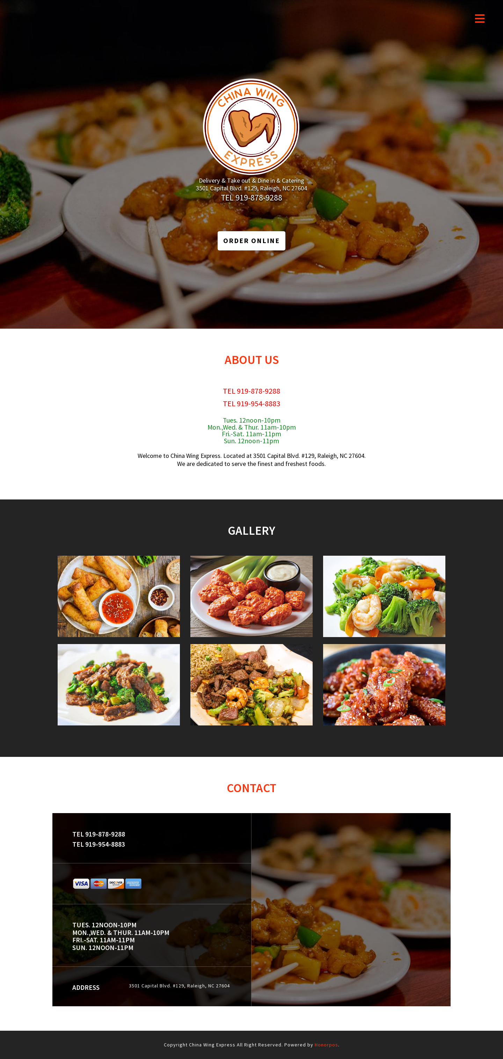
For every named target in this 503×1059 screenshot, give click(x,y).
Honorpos (326, 1045)
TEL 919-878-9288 (251, 197)
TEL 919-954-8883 (251, 403)
